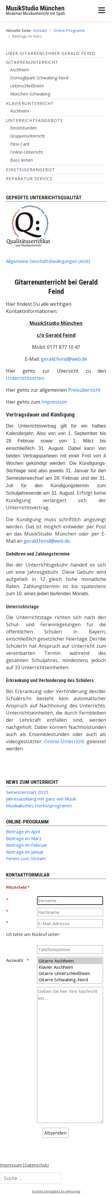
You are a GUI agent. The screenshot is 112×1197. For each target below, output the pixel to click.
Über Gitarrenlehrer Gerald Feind (50, 53)
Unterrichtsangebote (34, 120)
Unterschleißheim (27, 86)
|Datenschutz (35, 1165)
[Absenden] (55, 1133)
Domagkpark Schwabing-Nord (39, 78)
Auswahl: (15, 960)
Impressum (54, 402)
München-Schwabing (30, 94)
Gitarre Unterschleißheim (70, 973)
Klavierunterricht (30, 103)
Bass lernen (21, 160)
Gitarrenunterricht (32, 62)
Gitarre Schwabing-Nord (70, 980)
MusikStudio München (35, 8)
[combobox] (30, 1178)
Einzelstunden (23, 128)
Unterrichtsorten (25, 378)
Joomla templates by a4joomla (56, 1191)
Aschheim (19, 70)
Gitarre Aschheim (70, 961)
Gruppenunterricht (27, 136)
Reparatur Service (29, 178)
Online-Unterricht (26, 152)
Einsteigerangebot (30, 169)
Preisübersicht (84, 390)
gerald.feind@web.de (64, 359)
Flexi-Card (19, 144)
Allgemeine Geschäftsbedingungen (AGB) (48, 261)
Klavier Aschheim (70, 967)
